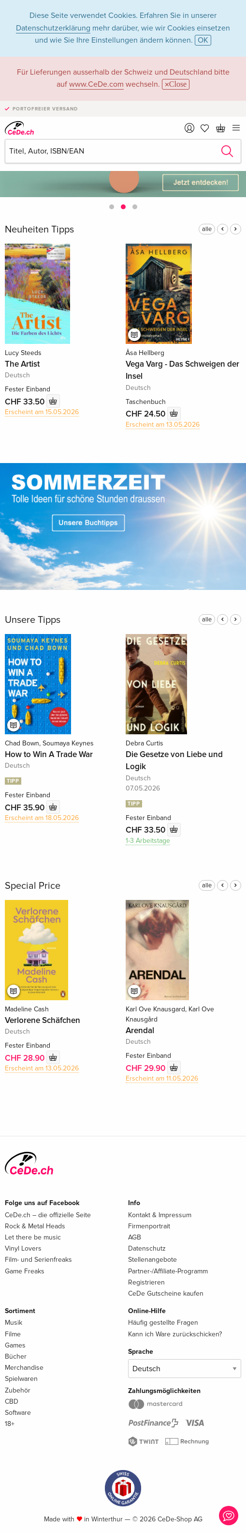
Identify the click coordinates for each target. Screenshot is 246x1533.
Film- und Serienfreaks (38, 1259)
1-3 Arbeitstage (148, 840)
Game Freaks (24, 1271)
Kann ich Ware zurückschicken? (175, 1334)
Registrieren (146, 1282)
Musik (13, 1322)
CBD (11, 1401)
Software (18, 1413)
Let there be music (33, 1237)
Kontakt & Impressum (159, 1215)
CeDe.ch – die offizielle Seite (48, 1215)
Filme (13, 1334)
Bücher (16, 1356)
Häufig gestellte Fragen (163, 1322)
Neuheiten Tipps (39, 229)
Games (15, 1345)
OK (203, 40)
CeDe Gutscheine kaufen (165, 1293)
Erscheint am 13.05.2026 (163, 424)
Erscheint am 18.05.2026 (42, 818)
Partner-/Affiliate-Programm (168, 1271)
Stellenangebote (152, 1259)
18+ (9, 1424)
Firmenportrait (149, 1226)
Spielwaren (21, 1379)
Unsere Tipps (32, 620)
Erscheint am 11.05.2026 (162, 1078)
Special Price (32, 886)
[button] (111, 207)
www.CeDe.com (96, 84)
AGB (134, 1237)
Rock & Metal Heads (35, 1226)
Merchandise (24, 1367)
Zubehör (17, 1390)
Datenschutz (147, 1248)
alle (207, 229)
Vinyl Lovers (23, 1248)
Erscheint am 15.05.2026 (42, 412)
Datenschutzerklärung (53, 28)
